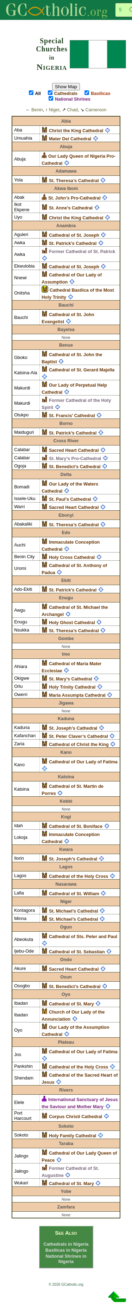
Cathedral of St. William (74, 893)
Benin (37, 109)
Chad (72, 109)
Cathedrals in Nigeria (65, 1244)
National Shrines (72, 99)
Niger (54, 109)
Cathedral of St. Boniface (75, 826)
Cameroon (96, 109)
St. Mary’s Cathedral (70, 678)
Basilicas (101, 93)
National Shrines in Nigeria (66, 1258)
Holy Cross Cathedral (72, 557)
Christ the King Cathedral (76, 130)
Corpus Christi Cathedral (75, 1116)
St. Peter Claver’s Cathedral (78, 736)
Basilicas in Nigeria (66, 1250)
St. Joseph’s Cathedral (73, 728)
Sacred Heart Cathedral (74, 450)
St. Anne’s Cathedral (71, 208)
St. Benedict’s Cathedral (75, 466)
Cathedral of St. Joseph (74, 235)
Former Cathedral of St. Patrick (82, 251)
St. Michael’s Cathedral (73, 911)
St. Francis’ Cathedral (72, 415)
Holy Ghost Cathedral (72, 622)
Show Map (66, 86)
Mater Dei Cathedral (70, 138)
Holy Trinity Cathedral (72, 687)
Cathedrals (65, 93)
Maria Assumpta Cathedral (77, 695)
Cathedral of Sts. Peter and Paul (83, 936)
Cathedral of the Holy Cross (78, 876)
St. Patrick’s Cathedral (72, 243)
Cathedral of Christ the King (79, 744)
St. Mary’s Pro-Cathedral (75, 458)
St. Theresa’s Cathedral (74, 180)
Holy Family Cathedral (72, 1135)
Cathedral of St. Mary (71, 1003)
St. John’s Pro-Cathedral (74, 198)
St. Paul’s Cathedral (70, 499)
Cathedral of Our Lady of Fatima (83, 761)
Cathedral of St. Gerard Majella (81, 369)
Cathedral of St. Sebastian (77, 951)
